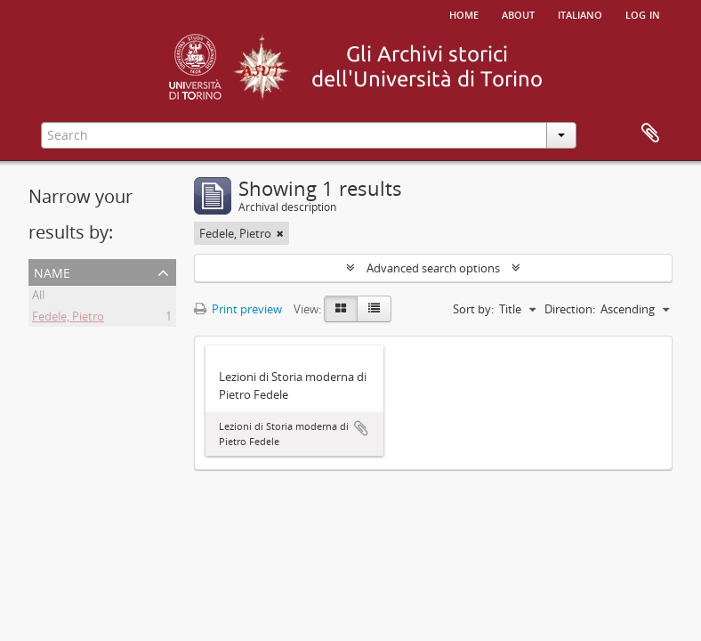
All (38, 297)
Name (52, 271)
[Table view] (374, 309)
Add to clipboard (361, 428)
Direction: (569, 309)
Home (464, 13)
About (518, 13)
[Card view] (341, 309)
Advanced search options (433, 268)
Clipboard (650, 133)
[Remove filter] (280, 233)
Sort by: (473, 309)
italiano (580, 13)
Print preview (238, 309)
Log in (642, 13)
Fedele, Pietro (68, 319)
